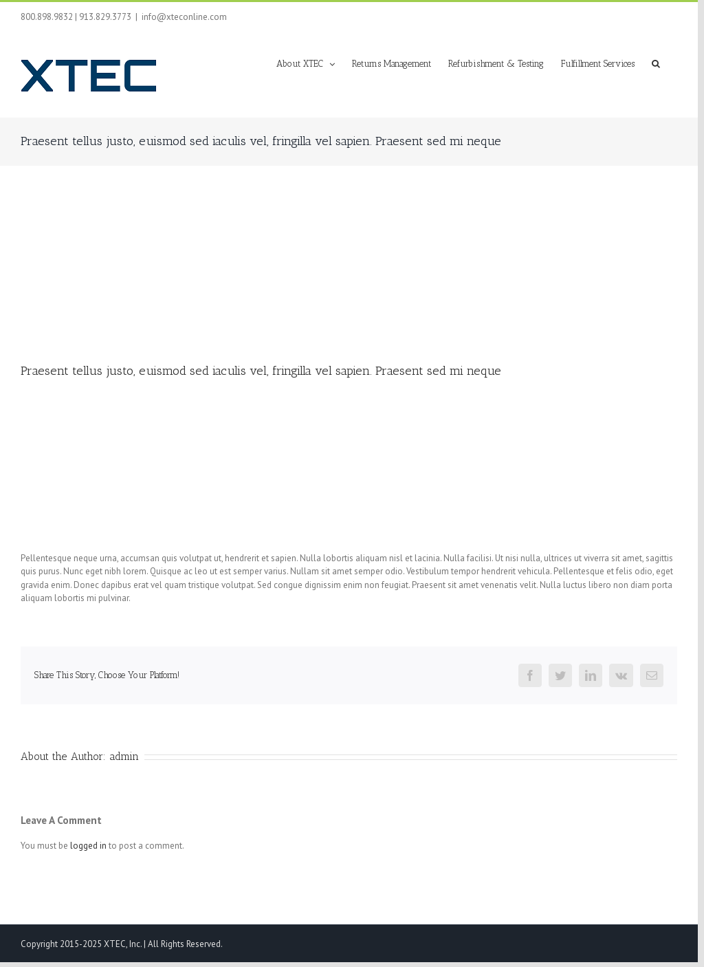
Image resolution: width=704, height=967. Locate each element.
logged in (88, 845)
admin (124, 756)
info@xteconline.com (184, 17)
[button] (656, 62)
